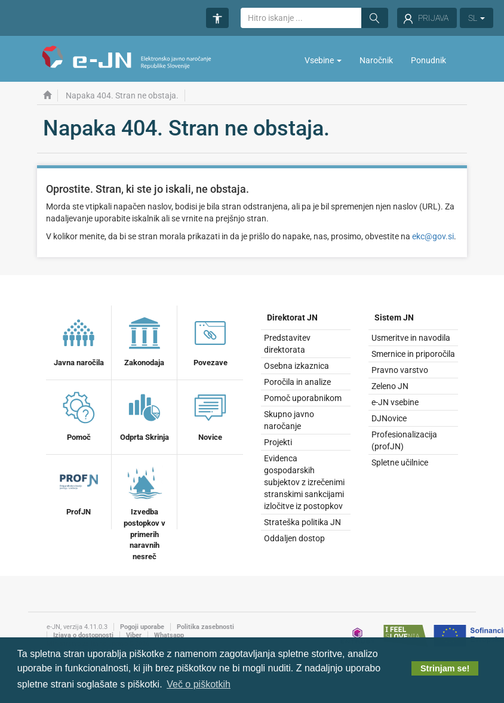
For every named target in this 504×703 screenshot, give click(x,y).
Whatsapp (169, 635)
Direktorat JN (292, 317)
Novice (210, 415)
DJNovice (389, 418)
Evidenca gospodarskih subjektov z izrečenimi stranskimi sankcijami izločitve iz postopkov (304, 482)
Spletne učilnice (399, 462)
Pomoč (79, 415)
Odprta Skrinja (144, 415)
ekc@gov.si (433, 236)
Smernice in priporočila (413, 354)
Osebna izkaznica (296, 366)
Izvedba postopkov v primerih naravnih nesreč (144, 511)
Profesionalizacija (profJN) (404, 440)
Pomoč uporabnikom (303, 398)
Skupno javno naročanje (289, 420)
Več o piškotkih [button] (199, 684)
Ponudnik (428, 60)
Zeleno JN (389, 386)
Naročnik (376, 60)
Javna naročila (79, 340)
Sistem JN (394, 317)
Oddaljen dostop (294, 538)
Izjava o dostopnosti (83, 635)
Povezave (210, 340)
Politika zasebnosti (205, 627)
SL (476, 18)
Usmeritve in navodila (410, 338)
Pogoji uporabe (142, 627)
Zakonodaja (144, 340)
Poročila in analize (297, 382)
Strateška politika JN (302, 522)
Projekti (278, 442)
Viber (134, 635)
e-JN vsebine (395, 402)
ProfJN (79, 489)
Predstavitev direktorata (287, 343)
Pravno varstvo (399, 370)
